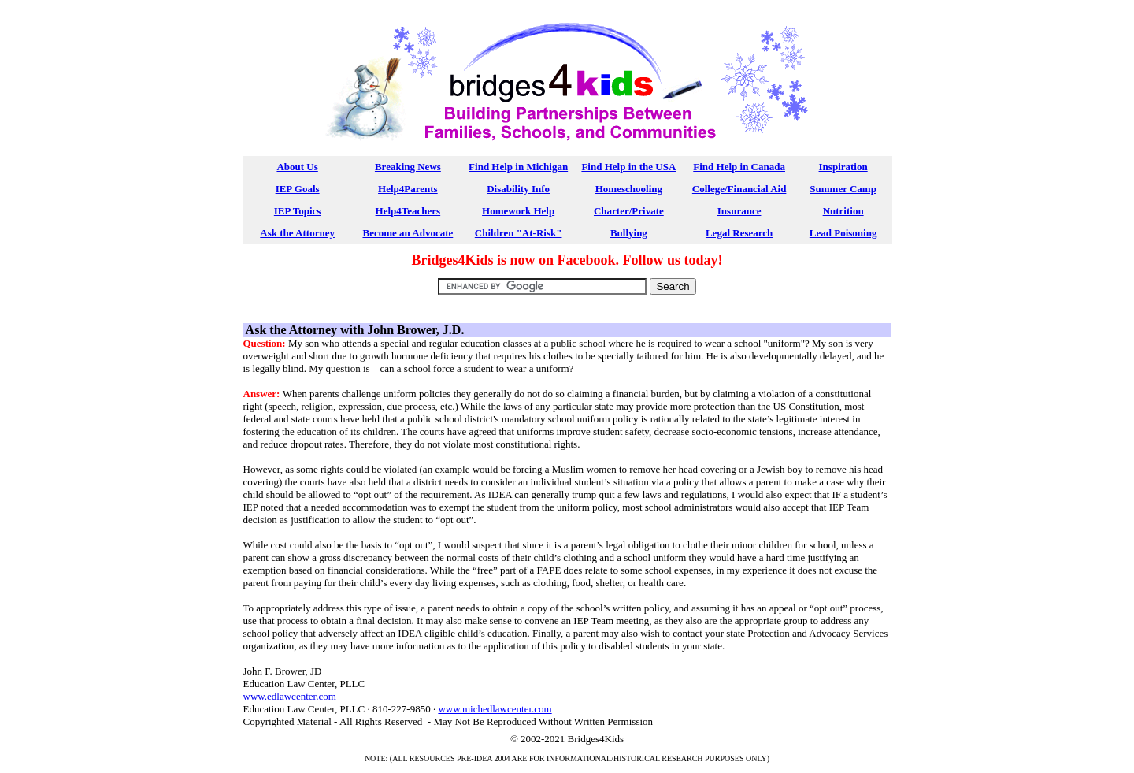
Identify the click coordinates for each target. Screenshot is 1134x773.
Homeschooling (628, 189)
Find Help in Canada (739, 167)
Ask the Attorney (297, 233)
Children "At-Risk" (518, 233)
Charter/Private (629, 211)
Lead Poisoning (843, 233)
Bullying (628, 233)
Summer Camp (843, 189)
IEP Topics (297, 211)
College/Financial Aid (739, 189)
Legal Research (739, 233)
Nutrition (843, 211)
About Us (296, 167)
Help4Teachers (408, 211)
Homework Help (518, 211)
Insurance (739, 211)
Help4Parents (408, 189)
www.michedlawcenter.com (494, 709)
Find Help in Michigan (518, 167)
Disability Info (518, 189)
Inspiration (843, 167)
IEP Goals (298, 189)
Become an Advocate (407, 233)
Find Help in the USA (628, 167)
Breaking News (408, 167)
